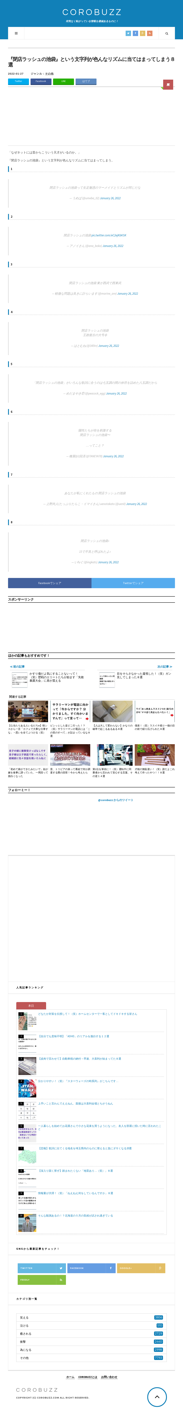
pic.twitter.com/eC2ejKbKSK (109, 235)
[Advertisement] (91, 118)
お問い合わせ (109, 1377)
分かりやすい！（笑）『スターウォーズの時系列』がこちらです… (78, 1081)
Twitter (18, 81)
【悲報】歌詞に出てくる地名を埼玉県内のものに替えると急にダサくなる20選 (85, 1148)
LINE (63, 81)
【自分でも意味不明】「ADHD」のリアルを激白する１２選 (73, 1036)
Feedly (43, 1280)
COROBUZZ (92, 12)
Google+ (142, 1268)
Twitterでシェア (133, 583)
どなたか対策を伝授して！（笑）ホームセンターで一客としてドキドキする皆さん (87, 1013)
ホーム (70, 1377)
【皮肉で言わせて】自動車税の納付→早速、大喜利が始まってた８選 (79, 1058)
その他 (49, 73)
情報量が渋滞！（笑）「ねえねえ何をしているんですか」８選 (75, 1193)
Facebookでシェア (49, 583)
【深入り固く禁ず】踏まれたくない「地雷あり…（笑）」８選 (75, 1170)
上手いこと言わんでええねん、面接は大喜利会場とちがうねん (75, 1103)
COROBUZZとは (88, 1377)
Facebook (41, 81)
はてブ (86, 81)
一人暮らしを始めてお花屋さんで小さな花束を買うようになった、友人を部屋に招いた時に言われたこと (99, 1127)
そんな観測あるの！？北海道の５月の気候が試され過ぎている (75, 1215)
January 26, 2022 (110, 198)
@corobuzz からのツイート (115, 800)
